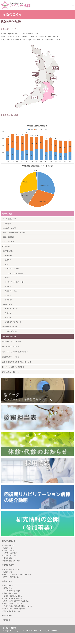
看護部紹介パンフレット (13, 322)
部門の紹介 (6, 246)
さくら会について (9, 219)
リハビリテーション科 (12, 269)
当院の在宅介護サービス (11, 346)
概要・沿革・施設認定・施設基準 (14, 232)
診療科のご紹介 (8, 251)
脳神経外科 (8, 255)
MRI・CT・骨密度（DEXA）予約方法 (17, 574)
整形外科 (8, 260)
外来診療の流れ (9, 545)
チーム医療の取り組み (10, 331)
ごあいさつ (7, 224)
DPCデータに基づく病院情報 (13, 367)
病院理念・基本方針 (10, 228)
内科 (6, 264)
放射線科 (8, 295)
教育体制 (8, 317)
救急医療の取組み (9, 336)
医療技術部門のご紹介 (10, 326)
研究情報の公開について (11, 372)
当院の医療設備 (8, 237)
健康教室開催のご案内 (11, 560)
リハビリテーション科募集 (14, 273)
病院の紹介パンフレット (11, 356)
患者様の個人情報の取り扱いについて (16, 362)
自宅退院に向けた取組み (11, 341)
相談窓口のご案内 (10, 555)
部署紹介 (8, 313)
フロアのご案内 (8, 241)
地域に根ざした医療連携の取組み (15, 351)
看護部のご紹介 (8, 304)
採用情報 (6, 620)
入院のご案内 (8, 550)
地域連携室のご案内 (11, 569)
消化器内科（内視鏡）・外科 (14, 282)
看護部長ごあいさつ (11, 308)
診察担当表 (7, 548)
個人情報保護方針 (9, 628)
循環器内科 (8, 300)
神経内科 (8, 277)
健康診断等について (11, 558)
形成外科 (8, 286)
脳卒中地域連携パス (11, 577)
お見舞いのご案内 (10, 553)
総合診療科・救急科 (11, 291)
